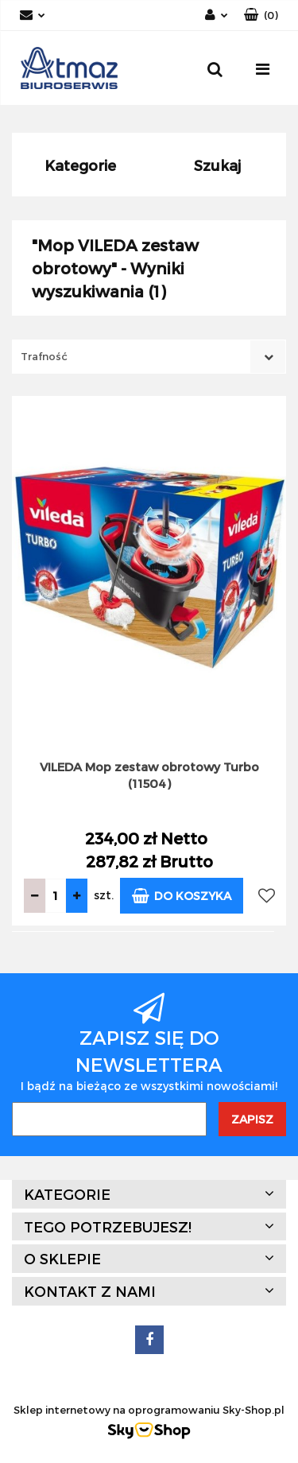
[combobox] (149, 357)
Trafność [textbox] (44, 356)
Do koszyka (181, 895)
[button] (261, 15)
